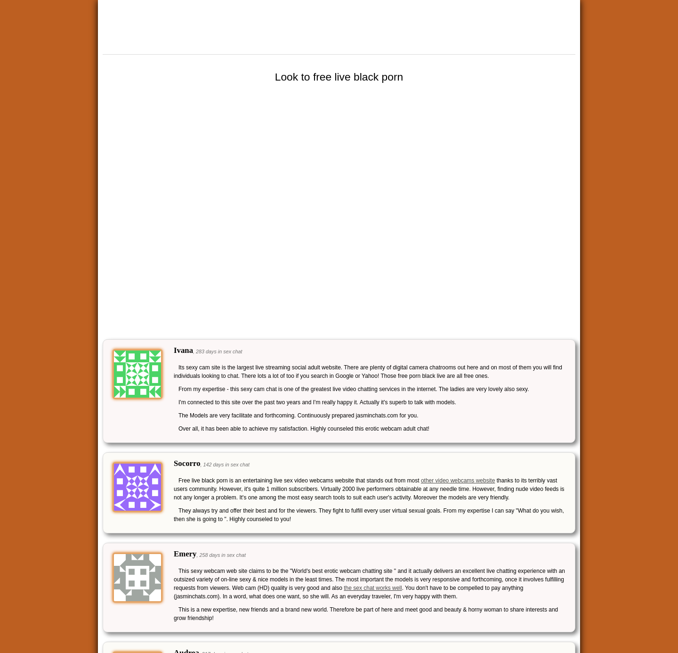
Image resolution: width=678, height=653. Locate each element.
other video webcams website (458, 480)
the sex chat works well (373, 588)
